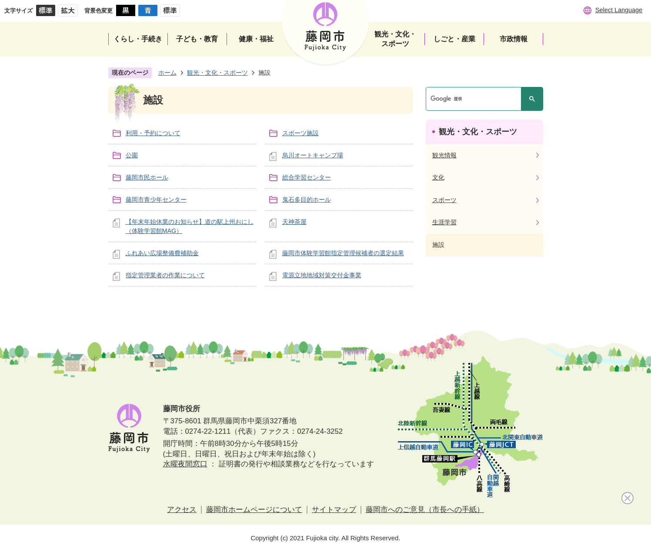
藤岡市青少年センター (156, 199)
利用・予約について (153, 133)
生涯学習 (444, 222)
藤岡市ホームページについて (254, 509)
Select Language (618, 10)
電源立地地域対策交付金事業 (321, 275)
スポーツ (444, 199)
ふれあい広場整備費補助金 (162, 252)
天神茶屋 (294, 221)
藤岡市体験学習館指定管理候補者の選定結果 (343, 252)
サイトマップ (334, 509)
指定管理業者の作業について (165, 275)
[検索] (476, 98)
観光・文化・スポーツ (217, 72)
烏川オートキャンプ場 (312, 155)
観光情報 (444, 155)
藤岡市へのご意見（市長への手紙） (425, 509)
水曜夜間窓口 (185, 464)
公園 (132, 155)
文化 (438, 177)
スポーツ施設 (300, 133)
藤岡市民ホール (147, 177)
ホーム (167, 72)
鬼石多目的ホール (306, 199)
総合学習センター (306, 177)
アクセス (182, 509)
